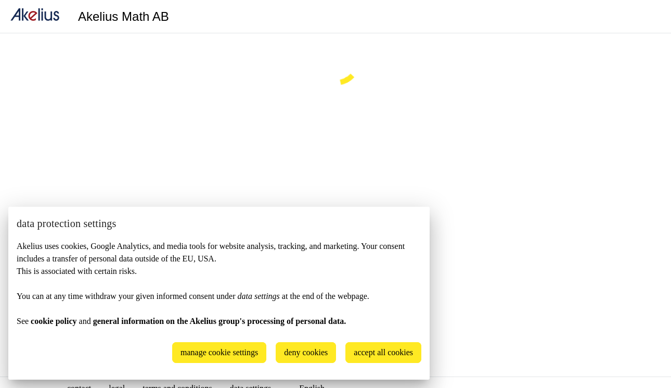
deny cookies (306, 352)
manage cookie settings (219, 352)
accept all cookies (383, 352)
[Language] (650, 16)
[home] (34, 16)
